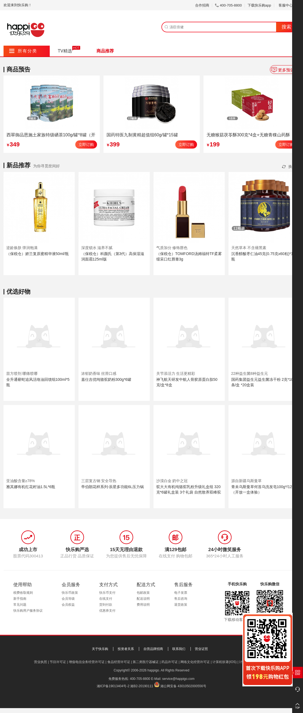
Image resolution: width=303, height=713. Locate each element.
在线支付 (105, 599)
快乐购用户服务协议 (28, 611)
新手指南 (19, 599)
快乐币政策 (70, 593)
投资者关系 (126, 649)
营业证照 (201, 649)
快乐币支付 (107, 593)
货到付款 (105, 605)
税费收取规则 (23, 593)
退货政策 (180, 605)
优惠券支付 (107, 611)
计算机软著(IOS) (225, 662)
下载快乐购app (259, 5)
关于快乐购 (100, 649)
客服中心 (288, 5)
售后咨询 (180, 599)
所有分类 (23, 51)
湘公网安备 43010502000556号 (183, 686)
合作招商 (202, 5)
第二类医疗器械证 (146, 662)
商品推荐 (105, 51)
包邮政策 (143, 593)
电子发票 (180, 593)
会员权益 (68, 605)
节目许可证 (58, 662)
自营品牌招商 (153, 649)
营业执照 (40, 662)
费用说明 (143, 605)
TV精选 (65, 51)
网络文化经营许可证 (195, 662)
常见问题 (19, 605)
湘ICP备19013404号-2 (113, 686)
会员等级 (68, 599)
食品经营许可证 (118, 662)
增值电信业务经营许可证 (87, 662)
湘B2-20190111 (141, 686)
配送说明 (143, 599)
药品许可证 (169, 662)
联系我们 (178, 649)
